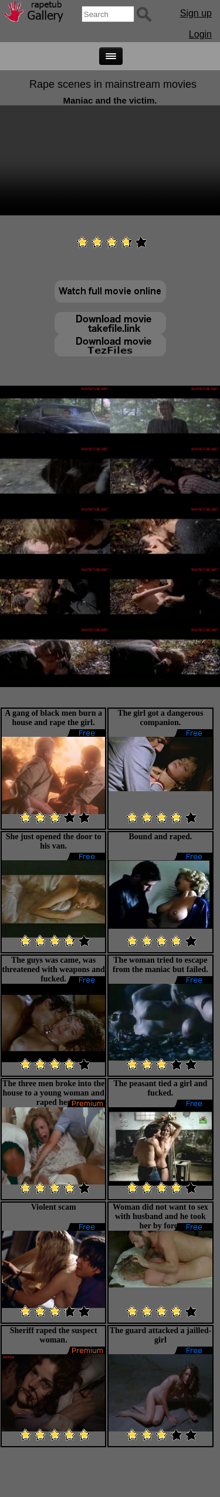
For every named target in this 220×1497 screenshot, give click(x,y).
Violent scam (53, 1207)
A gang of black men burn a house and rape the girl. (53, 718)
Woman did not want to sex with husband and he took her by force (160, 1216)
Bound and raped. (160, 836)
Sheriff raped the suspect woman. (53, 1335)
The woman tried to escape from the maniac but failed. (160, 965)
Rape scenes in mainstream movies (113, 84)
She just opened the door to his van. (53, 841)
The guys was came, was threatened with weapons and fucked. (53, 969)
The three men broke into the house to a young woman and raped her (53, 1093)
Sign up (196, 13)
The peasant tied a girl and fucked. (160, 1088)
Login (200, 34)
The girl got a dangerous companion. (160, 718)
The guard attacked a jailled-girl (160, 1335)
